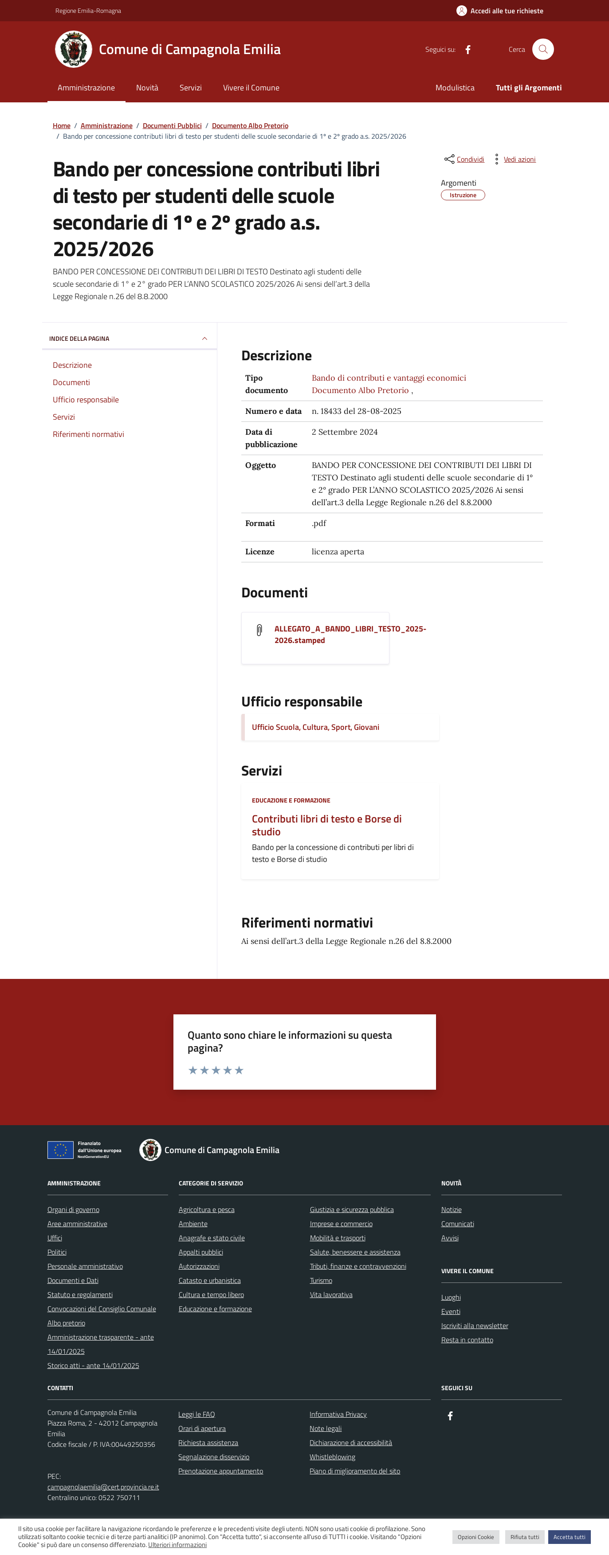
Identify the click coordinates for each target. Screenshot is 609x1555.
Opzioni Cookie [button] (476, 1536)
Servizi (191, 88)
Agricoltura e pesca (207, 1209)
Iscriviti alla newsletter (474, 1325)
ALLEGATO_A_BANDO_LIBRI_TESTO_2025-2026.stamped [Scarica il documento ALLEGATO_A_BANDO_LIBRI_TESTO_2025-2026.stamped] (350, 634)
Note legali (326, 1428)
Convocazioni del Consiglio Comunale (101, 1308)
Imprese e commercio (341, 1223)
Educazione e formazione (291, 800)
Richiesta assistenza (208, 1442)
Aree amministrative (77, 1223)
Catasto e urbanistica (210, 1280)
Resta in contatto (467, 1339)
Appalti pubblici (201, 1252)
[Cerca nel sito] (543, 49)
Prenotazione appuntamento (220, 1470)
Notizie (451, 1209)
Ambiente (193, 1223)
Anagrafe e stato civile (212, 1237)
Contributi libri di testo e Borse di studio (327, 825)
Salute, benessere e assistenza (355, 1252)
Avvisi (450, 1237)
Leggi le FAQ (196, 1414)
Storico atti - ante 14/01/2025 (93, 1365)
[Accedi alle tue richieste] (500, 10)
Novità (147, 88)
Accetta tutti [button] (569, 1536)
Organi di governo (73, 1209)
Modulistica (455, 88)
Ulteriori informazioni (177, 1545)
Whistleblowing (332, 1456)
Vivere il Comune (251, 88)
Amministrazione (86, 88)
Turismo (321, 1280)
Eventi (450, 1311)
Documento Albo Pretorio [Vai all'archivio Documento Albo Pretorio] (360, 390)
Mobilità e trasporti (337, 1237)
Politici (57, 1252)
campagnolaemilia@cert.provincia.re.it (103, 1486)
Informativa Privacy (338, 1414)
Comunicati (457, 1223)
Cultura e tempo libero (211, 1294)
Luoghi (451, 1297)
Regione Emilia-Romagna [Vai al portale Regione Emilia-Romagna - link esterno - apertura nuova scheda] (88, 10)
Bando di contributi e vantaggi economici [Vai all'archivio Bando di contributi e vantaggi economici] (389, 378)
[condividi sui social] (463, 159)
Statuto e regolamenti (80, 1294)
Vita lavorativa (331, 1294)
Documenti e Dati (72, 1280)
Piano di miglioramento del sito (355, 1470)
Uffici (54, 1237)
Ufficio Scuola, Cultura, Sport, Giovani (315, 727)
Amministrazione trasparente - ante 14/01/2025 (100, 1344)
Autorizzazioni (199, 1266)
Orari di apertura (202, 1428)
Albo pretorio (66, 1322)
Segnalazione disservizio (213, 1456)
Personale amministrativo (85, 1266)
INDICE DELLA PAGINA (129, 338)
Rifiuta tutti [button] (525, 1536)
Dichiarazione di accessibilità (351, 1442)
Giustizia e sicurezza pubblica (352, 1209)
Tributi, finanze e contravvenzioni (358, 1266)
